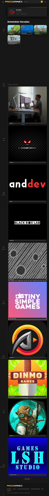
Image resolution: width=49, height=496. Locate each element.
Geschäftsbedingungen (35, 488)
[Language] (46, 1)
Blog (42, 488)
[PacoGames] (15, 486)
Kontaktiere (9, 488)
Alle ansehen (27, 478)
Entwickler (9, 490)
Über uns (15, 488)
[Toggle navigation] (3, 2)
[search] (42, 2)
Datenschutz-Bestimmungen (23, 488)
